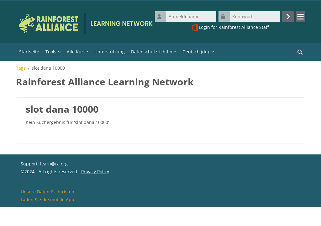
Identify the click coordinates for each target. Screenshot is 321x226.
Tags (21, 68)
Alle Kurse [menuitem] (77, 52)
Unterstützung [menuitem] (109, 52)
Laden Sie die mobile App (47, 218)
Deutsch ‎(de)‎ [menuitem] (195, 52)
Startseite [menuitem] (29, 52)
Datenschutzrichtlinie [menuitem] (153, 52)
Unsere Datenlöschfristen (47, 210)
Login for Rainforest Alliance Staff (230, 27)
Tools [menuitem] (50, 52)
